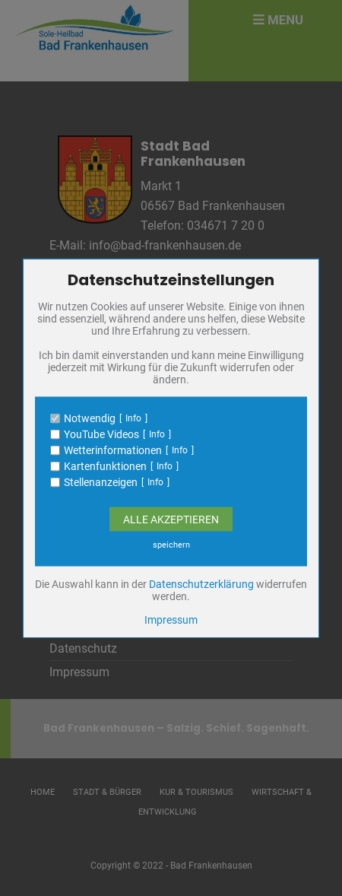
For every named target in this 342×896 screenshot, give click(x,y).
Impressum (171, 620)
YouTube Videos (101, 434)
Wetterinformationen (113, 450)
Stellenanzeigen (101, 482)
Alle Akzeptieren (171, 519)
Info (133, 418)
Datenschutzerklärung (201, 584)
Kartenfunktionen (105, 466)
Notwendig (90, 418)
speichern (171, 545)
